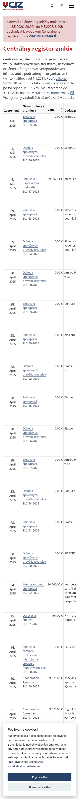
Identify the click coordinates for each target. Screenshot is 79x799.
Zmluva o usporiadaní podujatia (31, 183)
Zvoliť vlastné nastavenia (24, 766)
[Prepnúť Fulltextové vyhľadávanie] (52, 5)
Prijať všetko (39, 777)
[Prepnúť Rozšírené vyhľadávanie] (62, 5)
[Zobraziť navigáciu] (71, 5)
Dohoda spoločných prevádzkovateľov (34, 152)
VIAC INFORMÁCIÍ (42, 36)
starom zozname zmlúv (52, 93)
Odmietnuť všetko (39, 787)
